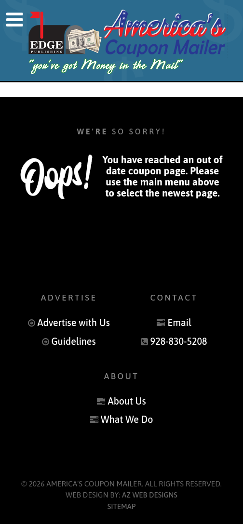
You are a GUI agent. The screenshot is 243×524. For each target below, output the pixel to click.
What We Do (127, 419)
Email (179, 322)
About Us (127, 401)
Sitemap (122, 506)
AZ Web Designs (149, 495)
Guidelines (74, 341)
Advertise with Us (73, 322)
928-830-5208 (178, 341)
